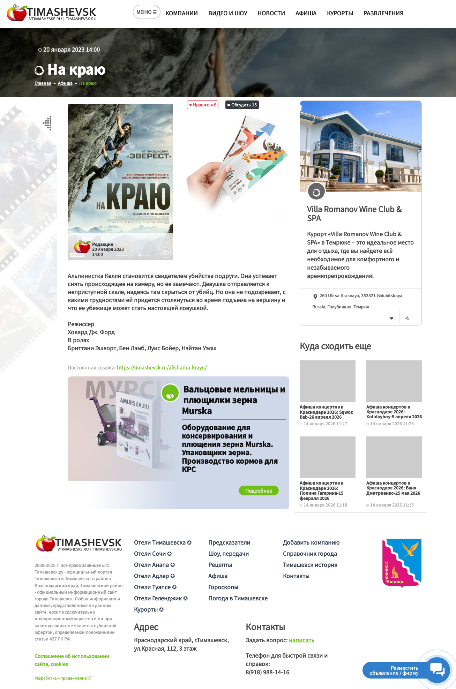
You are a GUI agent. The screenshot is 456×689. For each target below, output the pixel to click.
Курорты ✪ (149, 609)
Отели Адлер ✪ (154, 575)
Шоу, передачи (228, 553)
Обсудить (242, 104)
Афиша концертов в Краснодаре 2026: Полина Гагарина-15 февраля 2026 (321, 490)
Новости (271, 13)
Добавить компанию (311, 542)
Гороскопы (223, 586)
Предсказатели (229, 542)
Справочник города (310, 553)
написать (301, 640)
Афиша (306, 13)
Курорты (340, 13)
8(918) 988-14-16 (267, 672)
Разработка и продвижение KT (63, 678)
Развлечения (383, 13)
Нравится (202, 104)
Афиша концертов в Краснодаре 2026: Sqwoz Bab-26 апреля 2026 (326, 412)
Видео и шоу (227, 13)
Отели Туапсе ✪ (155, 586)
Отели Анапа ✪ (154, 564)
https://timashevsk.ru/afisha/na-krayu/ (162, 367)
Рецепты (220, 564)
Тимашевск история (310, 564)
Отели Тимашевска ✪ (163, 542)
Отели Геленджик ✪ (161, 597)
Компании (181, 13)
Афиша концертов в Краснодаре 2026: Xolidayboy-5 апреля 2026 (394, 412)
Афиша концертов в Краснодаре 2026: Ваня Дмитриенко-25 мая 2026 (393, 488)
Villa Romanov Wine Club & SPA (354, 213)
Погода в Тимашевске (238, 597)
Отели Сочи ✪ (153, 553)
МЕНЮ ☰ (146, 11)
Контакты (296, 575)
